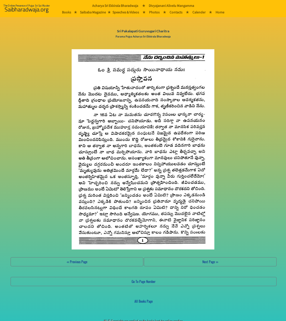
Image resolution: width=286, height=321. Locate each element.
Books (66, 12)
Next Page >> (210, 261)
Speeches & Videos (125, 12)
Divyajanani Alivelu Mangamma (171, 5)
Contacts (176, 12)
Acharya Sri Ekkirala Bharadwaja (115, 5)
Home (219, 12)
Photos (154, 12)
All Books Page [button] (143, 301)
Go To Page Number (144, 281)
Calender (199, 12)
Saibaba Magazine (93, 12)
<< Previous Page (77, 261)
